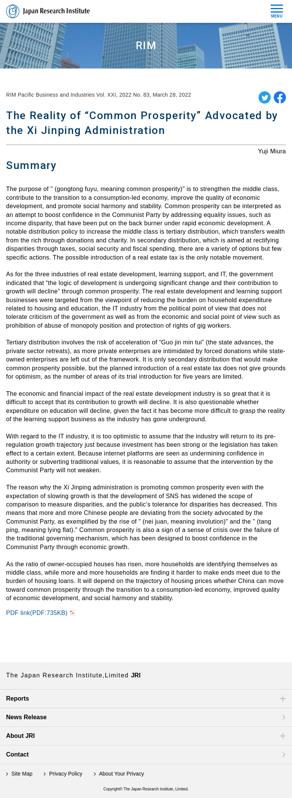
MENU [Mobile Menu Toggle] (277, 11)
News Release (26, 717)
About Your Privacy (121, 774)
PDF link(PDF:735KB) (37, 613)
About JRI (20, 736)
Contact (17, 754)
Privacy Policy (65, 774)
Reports (17, 698)
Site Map (21, 774)
